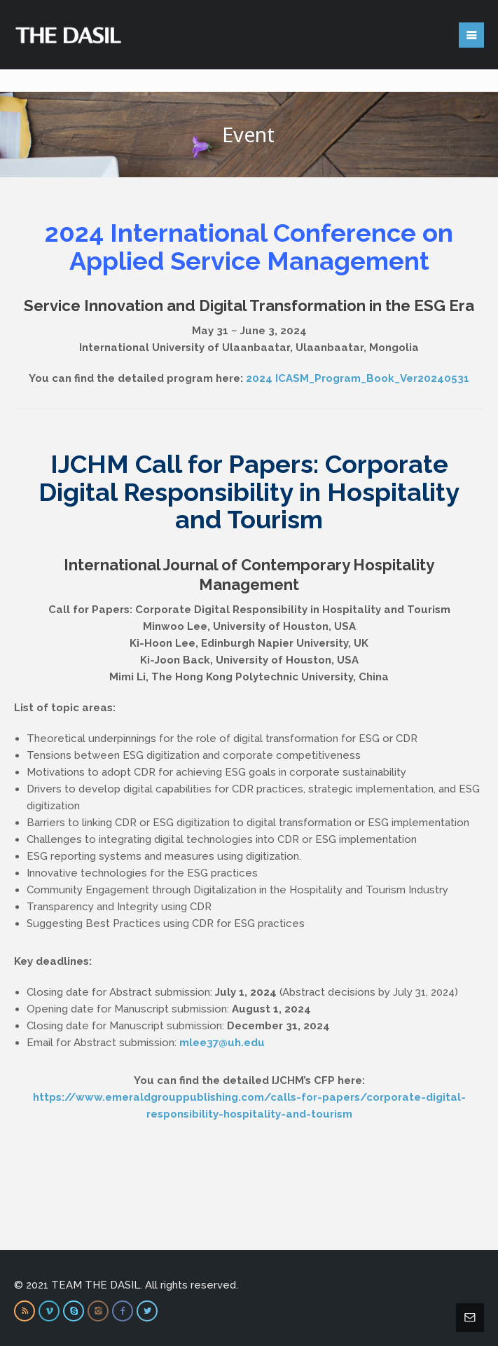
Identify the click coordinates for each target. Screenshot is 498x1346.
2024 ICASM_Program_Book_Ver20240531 (357, 378)
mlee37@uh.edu (222, 1042)
